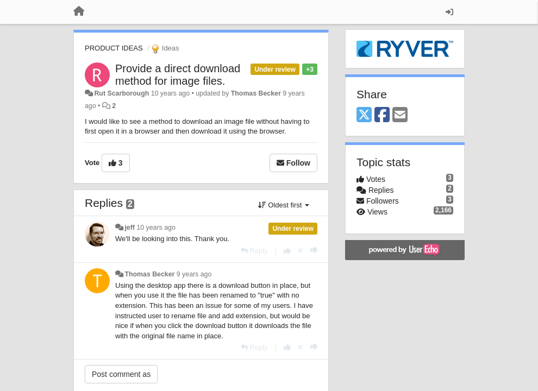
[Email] (400, 115)
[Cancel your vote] (300, 251)
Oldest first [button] (283, 205)
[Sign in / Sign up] (449, 12)
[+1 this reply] (287, 251)
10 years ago (155, 227)
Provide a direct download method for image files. (177, 74)
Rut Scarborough (121, 93)
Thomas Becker (256, 93)
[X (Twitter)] (364, 115)
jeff (129, 227)
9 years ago (194, 274)
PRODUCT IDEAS (114, 48)
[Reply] (254, 251)
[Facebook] (382, 115)
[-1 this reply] (313, 251)
